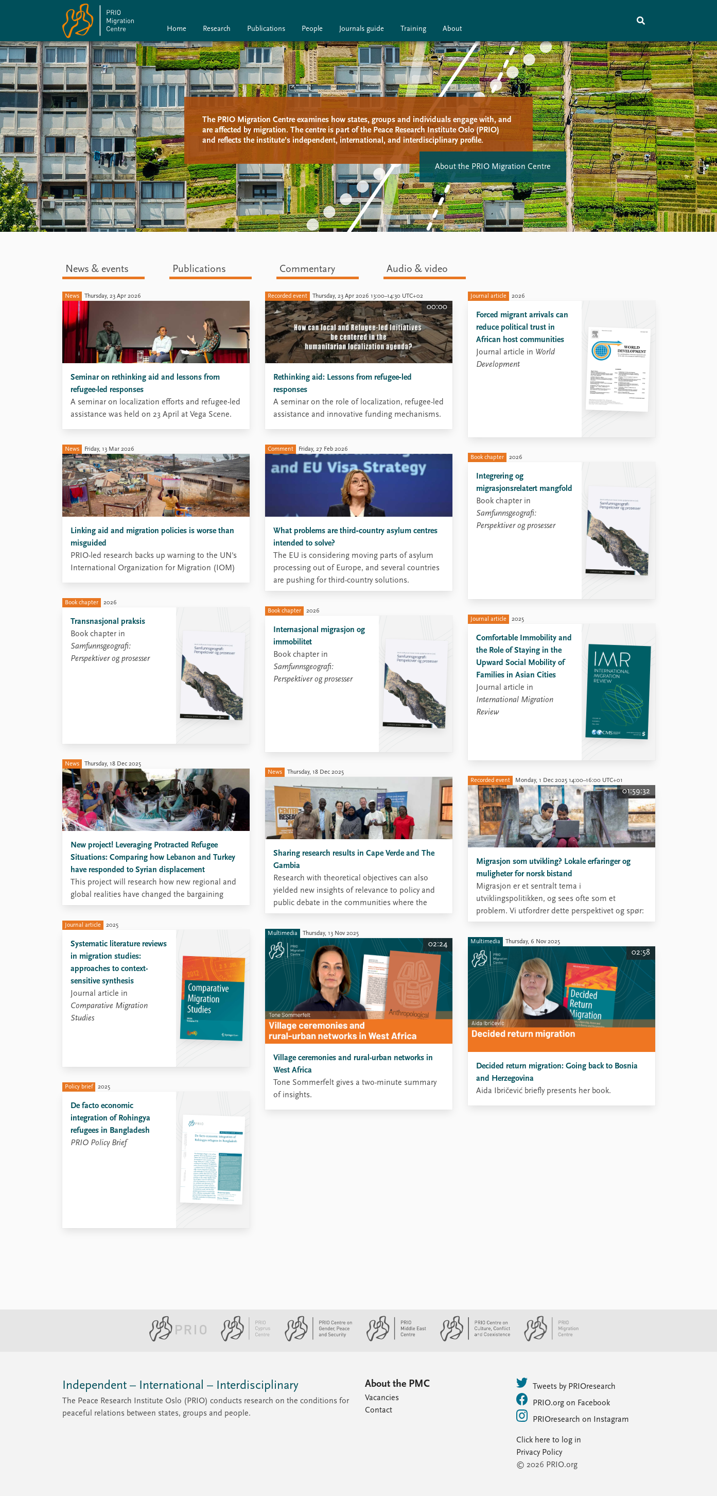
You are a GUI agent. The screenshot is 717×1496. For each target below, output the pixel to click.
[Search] (640, 20)
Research (217, 29)
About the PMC (397, 1384)
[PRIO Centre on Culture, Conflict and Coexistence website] (471, 1339)
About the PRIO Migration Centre (493, 167)
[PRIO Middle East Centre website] (392, 1339)
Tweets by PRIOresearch (566, 1383)
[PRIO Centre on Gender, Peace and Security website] (314, 1339)
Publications (266, 29)
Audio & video (417, 269)
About (452, 29)
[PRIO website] (173, 1339)
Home (176, 29)
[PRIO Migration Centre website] (546, 1339)
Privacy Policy (539, 1453)
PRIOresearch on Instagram (572, 1416)
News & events (97, 269)
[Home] (98, 23)
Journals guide (361, 29)
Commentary (307, 269)
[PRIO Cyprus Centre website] (241, 1339)
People (312, 29)
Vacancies (382, 1398)
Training (413, 29)
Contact (378, 1410)
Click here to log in (548, 1440)
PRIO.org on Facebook (563, 1400)
